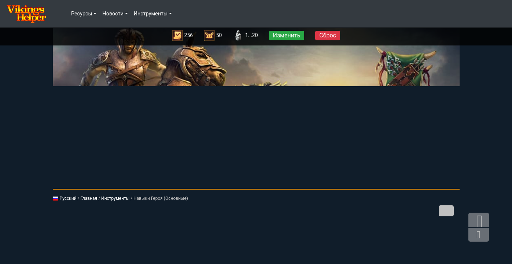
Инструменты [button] (151, 14)
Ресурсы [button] (81, 14)
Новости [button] (113, 14)
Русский (65, 198)
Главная (89, 198)
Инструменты (115, 198)
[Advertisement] (256, 137)
